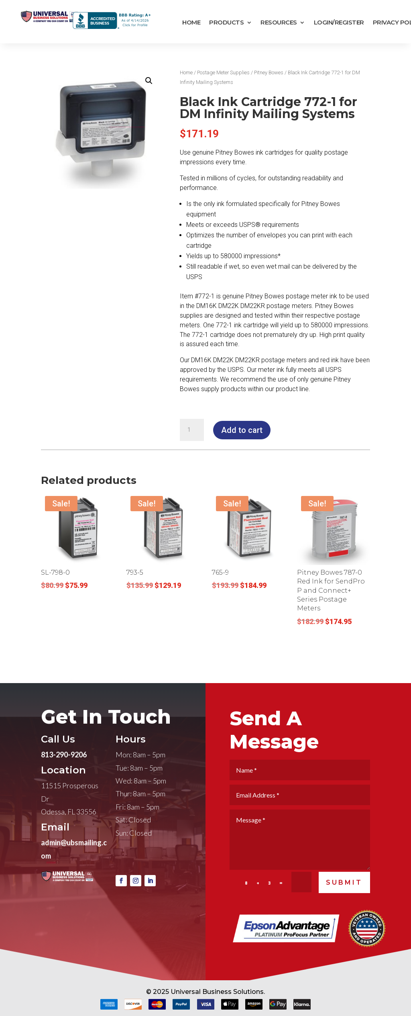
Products (226, 22)
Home (191, 22)
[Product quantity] (192, 430)
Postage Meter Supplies (223, 72)
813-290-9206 (64, 769)
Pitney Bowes (268, 72)
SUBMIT (344, 898)
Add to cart (241, 430)
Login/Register (339, 22)
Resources (278, 22)
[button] (149, 80)
